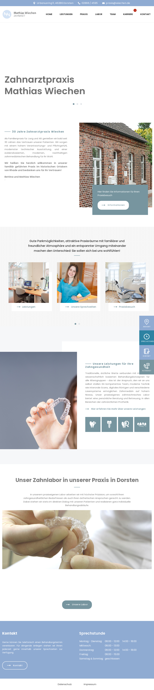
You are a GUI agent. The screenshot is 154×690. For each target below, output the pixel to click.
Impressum (90, 684)
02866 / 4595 (90, 3)
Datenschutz (65, 684)
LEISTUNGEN (66, 14)
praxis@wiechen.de (118, 3)
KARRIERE (128, 14)
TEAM (113, 14)
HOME (49, 14)
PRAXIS (84, 14)
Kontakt (145, 14)
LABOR (98, 14)
